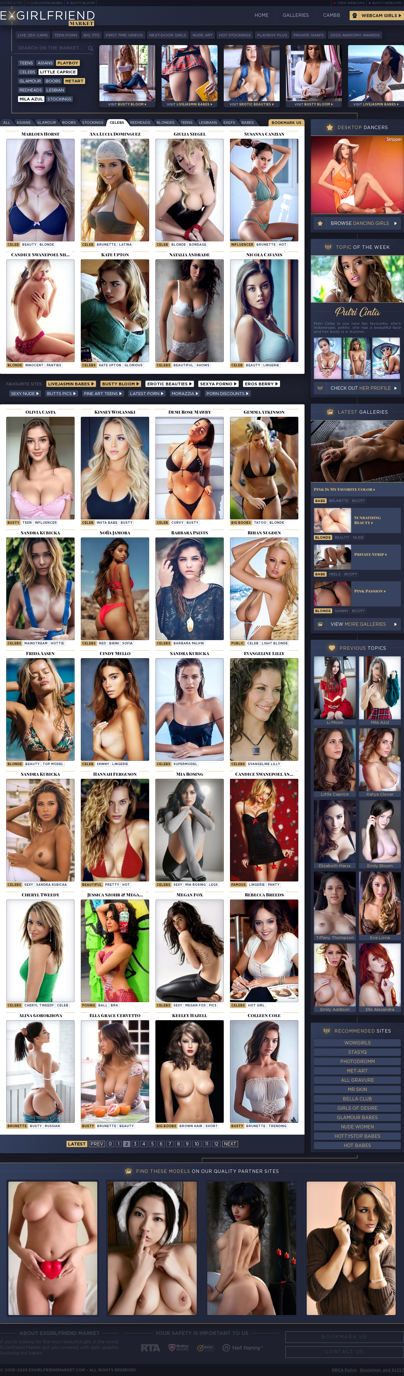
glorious (133, 365)
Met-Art (357, 1071)
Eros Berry (261, 384)
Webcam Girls (379, 16)
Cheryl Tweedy (39, 1005)
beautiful (183, 365)
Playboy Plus (272, 35)
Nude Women (357, 1127)
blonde (46, 245)
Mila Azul (31, 99)
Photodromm (357, 1062)
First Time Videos (124, 35)
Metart (74, 81)
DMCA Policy (344, 1370)
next (230, 1144)
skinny (103, 764)
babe (320, 501)
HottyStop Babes (357, 1136)
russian (52, 1126)
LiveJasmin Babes (46, 3)
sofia (127, 643)
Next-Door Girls (167, 35)
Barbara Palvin (188, 643)
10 (197, 1144)
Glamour (30, 81)
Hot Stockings (235, 35)
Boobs (53, 81)
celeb (13, 245)
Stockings (59, 99)
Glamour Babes (357, 1118)
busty (13, 523)
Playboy (67, 63)
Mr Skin (357, 1090)
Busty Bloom (82, 3)
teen (27, 523)
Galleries (296, 15)
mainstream (36, 643)
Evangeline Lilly (264, 764)
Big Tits (91, 35)
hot (283, 245)
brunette (106, 245)
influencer (242, 245)
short (211, 1126)
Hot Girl (256, 1005)
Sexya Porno (218, 384)
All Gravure (357, 1080)
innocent (34, 365)
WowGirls (357, 1043)
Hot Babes (357, 1146)
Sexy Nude (25, 394)
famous (238, 885)
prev (96, 1144)
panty (273, 885)
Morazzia (185, 394)
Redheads (31, 90)
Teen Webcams (351, 3)
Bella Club (357, 1099)
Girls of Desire (357, 1108)
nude (358, 537)
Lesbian (55, 90)
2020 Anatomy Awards (355, 35)
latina (125, 245)
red (102, 643)
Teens (26, 63)
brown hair (190, 1126)
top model (53, 764)
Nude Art (203, 35)
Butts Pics (61, 394)
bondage (197, 245)
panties (54, 365)
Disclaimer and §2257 (382, 1370)
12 (216, 1144)
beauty (29, 245)
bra (114, 1005)
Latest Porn (147, 394)
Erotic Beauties (169, 384)
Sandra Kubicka (51, 885)
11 (206, 1144)
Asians (45, 63)
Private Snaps (309, 35)
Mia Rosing (195, 885)
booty (358, 501)
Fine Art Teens (103, 394)
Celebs (27, 72)
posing (88, 1005)
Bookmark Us (286, 123)
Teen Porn (65, 35)
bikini (114, 643)
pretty (112, 885)
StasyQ (357, 1052)
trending (278, 1126)
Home (262, 15)
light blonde (275, 643)
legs (213, 885)
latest (77, 1144)
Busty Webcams (387, 3)
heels (335, 574)
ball (103, 1005)
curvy (177, 523)
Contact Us (344, 1352)
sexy (28, 885)
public (237, 643)
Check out (361, 388)
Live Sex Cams (33, 35)
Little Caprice (58, 72)
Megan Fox (195, 1005)
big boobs (241, 523)
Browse (360, 223)
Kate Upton (110, 365)
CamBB (331, 15)
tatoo (260, 523)
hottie (57, 643)
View (358, 624)
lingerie (271, 365)
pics (213, 1005)
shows (202, 365)
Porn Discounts (228, 394)
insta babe (107, 523)
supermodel (185, 764)
